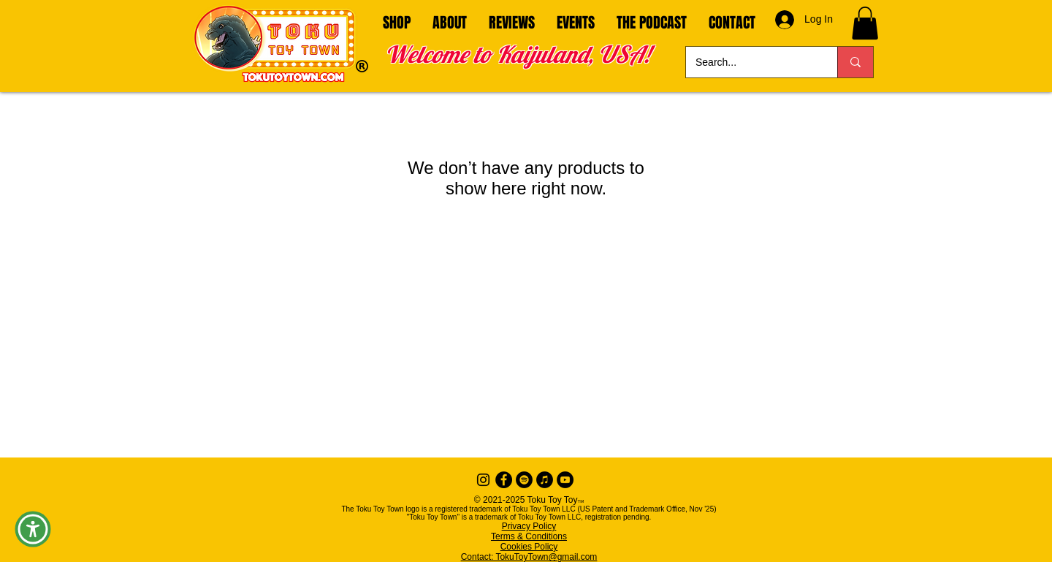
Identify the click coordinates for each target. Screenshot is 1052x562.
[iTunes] (544, 479)
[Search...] (751, 62)
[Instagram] (483, 479)
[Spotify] (524, 479)
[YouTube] (565, 479)
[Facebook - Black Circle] (503, 479)
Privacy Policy (529, 526)
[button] (865, 23)
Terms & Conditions (529, 536)
